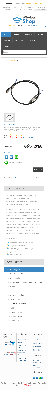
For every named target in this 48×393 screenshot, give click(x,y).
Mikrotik (28, 34)
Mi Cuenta (28, 10)
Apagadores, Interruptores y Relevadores (26, 282)
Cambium (19, 40)
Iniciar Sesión (19, 7)
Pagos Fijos (40, 7)
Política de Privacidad (22, 359)
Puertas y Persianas (17, 295)
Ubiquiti (17, 34)
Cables (12, 308)
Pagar (19, 10)
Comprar (38, 169)
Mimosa (7, 40)
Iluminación (15, 291)
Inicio (6, 34)
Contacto (7, 46)
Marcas (30, 7)
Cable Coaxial (16, 312)
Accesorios (23, 61)
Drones (13, 287)
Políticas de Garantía (22, 346)
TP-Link (40, 34)
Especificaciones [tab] (15, 188)
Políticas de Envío (22, 341)
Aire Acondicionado (17, 278)
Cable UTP (15, 321)
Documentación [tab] (14, 262)
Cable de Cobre (17, 317)
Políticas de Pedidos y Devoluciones (23, 353)
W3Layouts (28, 385)
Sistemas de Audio (17, 299)
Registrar (6, 7)
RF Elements (32, 40)
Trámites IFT (8, 10)
